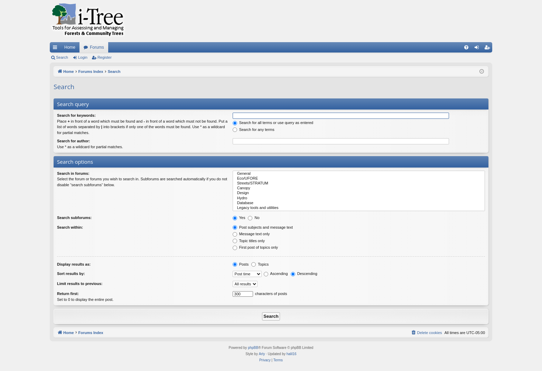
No (253, 218)
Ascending (276, 274)
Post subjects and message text (263, 227)
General (358, 173)
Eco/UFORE (358, 178)
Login (82, 57)
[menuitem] (466, 47)
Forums (97, 47)
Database (358, 203)
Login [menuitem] (478, 49)
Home (69, 47)
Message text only (251, 234)
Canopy (358, 188)
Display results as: (74, 264)
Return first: (68, 294)
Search (62, 57)
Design (358, 193)
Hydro (358, 198)
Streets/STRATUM (358, 183)
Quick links (56, 49)
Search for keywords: (76, 115)
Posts (241, 264)
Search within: (70, 227)
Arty (262, 354)
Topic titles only (249, 241)
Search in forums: (73, 173)
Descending (304, 274)
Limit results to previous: (79, 284)
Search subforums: (74, 218)
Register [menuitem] (488, 49)
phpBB (253, 348)
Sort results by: (71, 274)
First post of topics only (255, 247)
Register (104, 57)
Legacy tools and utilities (358, 208)
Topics (260, 264)
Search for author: (73, 141)
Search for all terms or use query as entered (273, 123)
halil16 (292, 354)
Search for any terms (253, 129)
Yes (239, 218)
